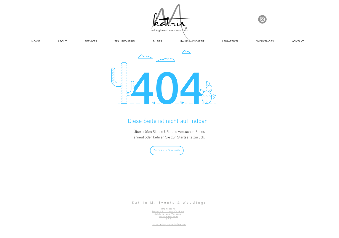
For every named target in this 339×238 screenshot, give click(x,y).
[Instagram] (262, 19)
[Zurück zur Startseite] (167, 150)
